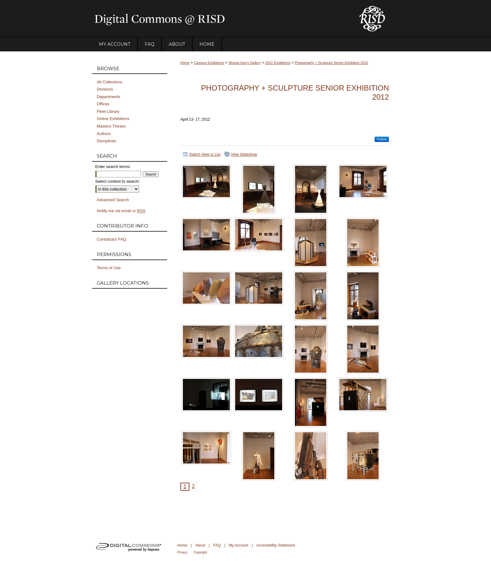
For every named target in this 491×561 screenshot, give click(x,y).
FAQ (217, 545)
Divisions (105, 89)
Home (184, 63)
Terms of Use (109, 267)
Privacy (182, 552)
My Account (238, 545)
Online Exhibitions (113, 118)
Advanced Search (113, 199)
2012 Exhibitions (278, 63)
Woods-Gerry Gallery (245, 63)
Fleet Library (108, 111)
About (200, 545)
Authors (104, 133)
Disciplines (106, 141)
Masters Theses (111, 126)
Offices (103, 104)
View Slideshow (244, 154)
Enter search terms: (113, 166)
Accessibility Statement (275, 545)
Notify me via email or (121, 210)
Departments (108, 96)
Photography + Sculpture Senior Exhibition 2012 (331, 63)
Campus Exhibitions (209, 63)
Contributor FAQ (111, 239)
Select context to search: (117, 181)
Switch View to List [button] (204, 154)
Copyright (200, 552)
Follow (382, 139)
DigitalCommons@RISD (220, 18)
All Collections (109, 82)
